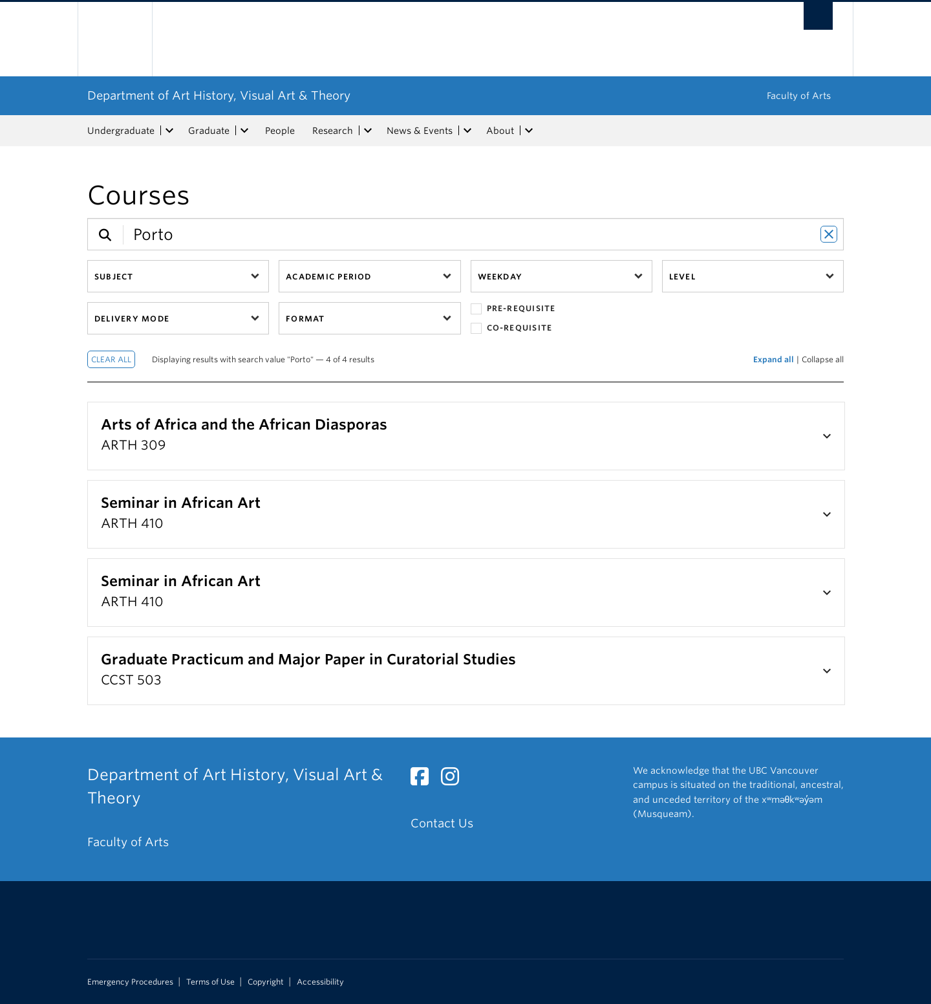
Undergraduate (121, 131)
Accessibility (320, 982)
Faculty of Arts (799, 96)
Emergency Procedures (130, 982)
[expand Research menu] (368, 131)
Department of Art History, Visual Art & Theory (218, 95)
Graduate (209, 131)
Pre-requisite (513, 308)
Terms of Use (210, 982)
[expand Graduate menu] (244, 131)
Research (332, 131)
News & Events (420, 131)
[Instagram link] (455, 780)
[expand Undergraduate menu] (169, 131)
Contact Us (442, 823)
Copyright (266, 982)
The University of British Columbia (115, 39)
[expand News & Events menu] (467, 131)
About (500, 131)
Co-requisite (512, 328)
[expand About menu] (529, 131)
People (280, 131)
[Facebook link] (424, 780)
